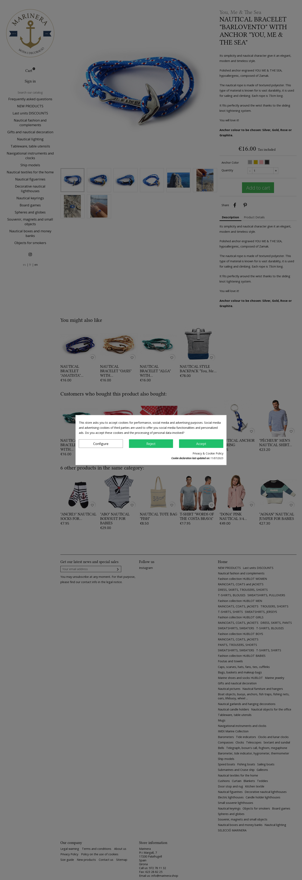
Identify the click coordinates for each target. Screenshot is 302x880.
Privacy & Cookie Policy (208, 453)
